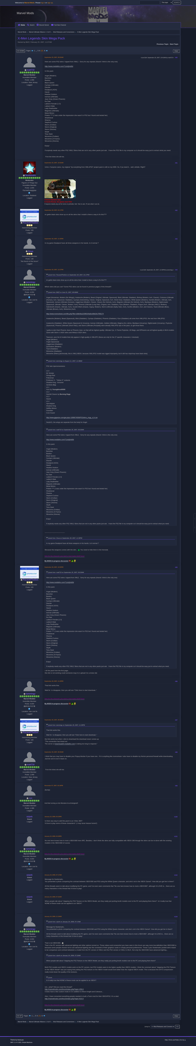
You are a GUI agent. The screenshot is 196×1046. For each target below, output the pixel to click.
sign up (50, 3)
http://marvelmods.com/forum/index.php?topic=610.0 (64, 999)
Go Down (20, 51)
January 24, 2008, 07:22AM (53, 897)
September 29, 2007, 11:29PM (53, 681)
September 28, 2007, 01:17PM (53, 210)
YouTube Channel (58, 25)
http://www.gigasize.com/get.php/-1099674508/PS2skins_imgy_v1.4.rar (72, 417)
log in (43, 3)
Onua (30, 251)
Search (30, 25)
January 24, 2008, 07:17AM (53, 875)
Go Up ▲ (183, 1040)
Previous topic (162, 44)
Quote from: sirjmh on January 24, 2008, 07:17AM (64, 921)
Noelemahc (30, 175)
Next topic (174, 44)
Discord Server (43, 25)
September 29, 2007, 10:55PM (53, 567)
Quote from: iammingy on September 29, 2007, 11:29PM (66, 725)
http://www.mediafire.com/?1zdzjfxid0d (59, 66)
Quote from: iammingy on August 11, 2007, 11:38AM (65, 361)
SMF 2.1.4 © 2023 (15, 1042)
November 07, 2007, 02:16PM (53, 785)
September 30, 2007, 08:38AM (53, 720)
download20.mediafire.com (65, 744)
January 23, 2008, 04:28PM (53, 836)
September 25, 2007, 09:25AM (53, 57)
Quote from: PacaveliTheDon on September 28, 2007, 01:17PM (68, 275)
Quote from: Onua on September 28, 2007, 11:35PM (65, 538)
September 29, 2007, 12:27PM (53, 269)
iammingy (30, 282)
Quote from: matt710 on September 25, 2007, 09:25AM (66, 429)
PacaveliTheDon (30, 223)
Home (21, 25)
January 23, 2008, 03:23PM (53, 816)
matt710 (30, 70)
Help (166, 1040)
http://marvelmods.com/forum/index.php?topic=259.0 (64, 989)
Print (176, 51)
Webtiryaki (20, 1040)
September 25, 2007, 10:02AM (53, 162)
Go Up (19, 1016)
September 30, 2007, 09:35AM (53, 752)
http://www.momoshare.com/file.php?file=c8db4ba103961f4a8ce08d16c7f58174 (75, 314)
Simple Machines (27, 1042)
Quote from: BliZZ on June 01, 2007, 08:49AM (63, 292)
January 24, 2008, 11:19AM (53, 916)
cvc (30, 798)
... (37, 51)
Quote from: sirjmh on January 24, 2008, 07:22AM (64, 955)
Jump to (147, 1026)
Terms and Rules (174, 1040)
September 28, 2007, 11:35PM (53, 238)
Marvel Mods (25, 13)
